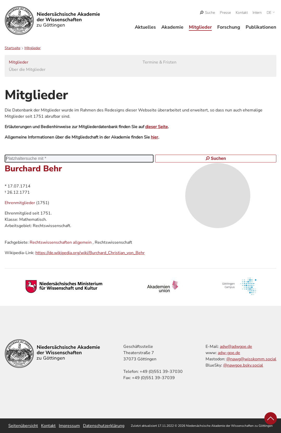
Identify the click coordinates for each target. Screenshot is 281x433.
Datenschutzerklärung (103, 426)
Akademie (172, 27)
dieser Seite (156, 127)
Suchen (216, 158)
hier (154, 137)
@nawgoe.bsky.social (243, 365)
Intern (257, 12)
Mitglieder (200, 27)
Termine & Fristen (159, 62)
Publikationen (261, 27)
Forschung (228, 27)
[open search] (207, 12)
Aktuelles (145, 27)
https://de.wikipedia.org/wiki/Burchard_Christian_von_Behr (90, 253)
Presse (225, 12)
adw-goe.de (229, 353)
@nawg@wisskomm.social (251, 359)
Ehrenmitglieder (20, 203)
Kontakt (242, 12)
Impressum (69, 426)
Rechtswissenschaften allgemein (61, 242)
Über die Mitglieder (27, 69)
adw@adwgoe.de (236, 346)
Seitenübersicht (23, 426)
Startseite (12, 48)
